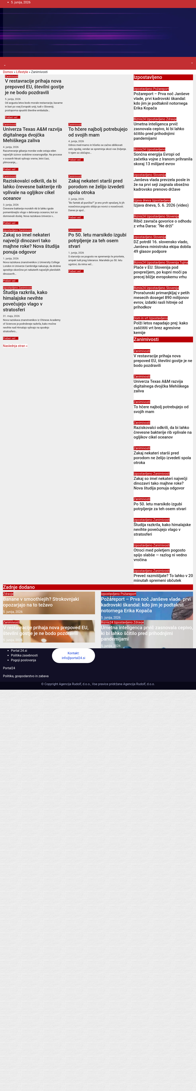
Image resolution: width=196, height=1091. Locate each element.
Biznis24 (140, 119)
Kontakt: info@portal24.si (73, 655)
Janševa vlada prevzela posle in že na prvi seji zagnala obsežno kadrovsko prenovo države (162, 184)
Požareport (161, 89)
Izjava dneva (143, 200)
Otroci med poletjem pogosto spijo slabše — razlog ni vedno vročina (160, 555)
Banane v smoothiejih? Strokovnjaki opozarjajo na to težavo (41, 602)
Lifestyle (22, 72)
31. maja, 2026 (11, 316)
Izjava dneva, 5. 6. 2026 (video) (161, 205)
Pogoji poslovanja (23, 660)
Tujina (184, 262)
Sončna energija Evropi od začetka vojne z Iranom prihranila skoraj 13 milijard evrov (163, 159)
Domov (8, 72)
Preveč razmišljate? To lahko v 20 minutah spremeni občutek (163, 578)
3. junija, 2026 (11, 204)
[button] (4, 65)
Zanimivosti (11, 76)
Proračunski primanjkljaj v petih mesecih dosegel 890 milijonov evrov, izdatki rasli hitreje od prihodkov (162, 300)
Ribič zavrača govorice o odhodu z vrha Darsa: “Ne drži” (162, 223)
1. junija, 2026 (11, 258)
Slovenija (159, 175)
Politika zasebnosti (24, 655)
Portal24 (9, 668)
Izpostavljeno (11, 230)
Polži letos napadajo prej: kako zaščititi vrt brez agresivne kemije (161, 328)
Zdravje (171, 119)
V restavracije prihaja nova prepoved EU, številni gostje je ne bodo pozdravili (34, 86)
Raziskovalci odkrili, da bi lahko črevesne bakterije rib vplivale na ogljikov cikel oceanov (32, 189)
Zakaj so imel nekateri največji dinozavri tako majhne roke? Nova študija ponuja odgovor (31, 243)
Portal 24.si (19, 650)
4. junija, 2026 (11, 147)
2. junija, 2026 (76, 198)
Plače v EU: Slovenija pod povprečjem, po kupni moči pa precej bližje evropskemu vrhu (160, 272)
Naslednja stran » (15, 346)
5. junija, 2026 (13, 99)
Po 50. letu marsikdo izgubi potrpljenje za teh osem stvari (97, 240)
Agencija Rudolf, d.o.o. (138, 684)
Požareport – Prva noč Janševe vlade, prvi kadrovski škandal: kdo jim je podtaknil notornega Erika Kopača (161, 100)
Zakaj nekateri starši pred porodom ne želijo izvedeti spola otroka (96, 186)
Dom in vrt (141, 318)
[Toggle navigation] (5, 62)
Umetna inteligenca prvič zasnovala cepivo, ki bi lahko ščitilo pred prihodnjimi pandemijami (159, 131)
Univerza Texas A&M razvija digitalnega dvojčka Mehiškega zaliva (32, 135)
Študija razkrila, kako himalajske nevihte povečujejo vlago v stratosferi (25, 301)
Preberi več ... (12, 117)
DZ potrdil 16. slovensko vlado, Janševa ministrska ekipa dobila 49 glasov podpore (162, 246)
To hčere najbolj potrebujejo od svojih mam (97, 132)
